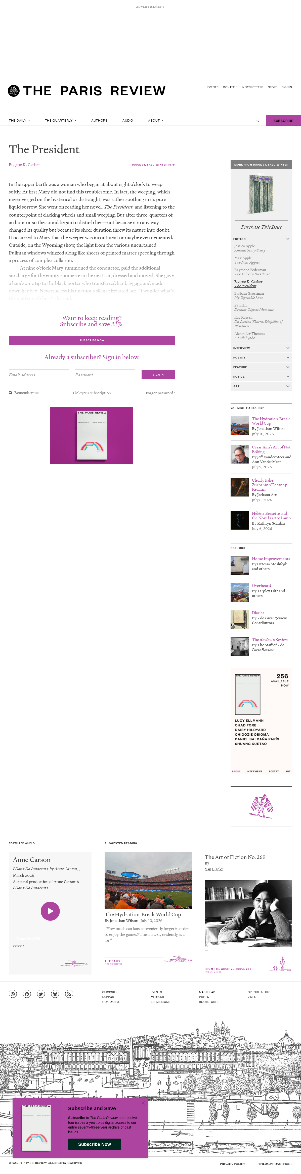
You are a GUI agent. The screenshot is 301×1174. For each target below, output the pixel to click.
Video (252, 996)
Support (109, 996)
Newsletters (253, 87)
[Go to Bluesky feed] (55, 994)
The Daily (19, 120)
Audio (127, 120)
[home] (86, 92)
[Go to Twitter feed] (41, 994)
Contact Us (111, 1001)
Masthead (207, 992)
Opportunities (259, 992)
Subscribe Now (94, 1144)
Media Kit (158, 996)
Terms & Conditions (275, 1164)
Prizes (204, 996)
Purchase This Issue (261, 227)
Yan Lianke (214, 869)
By (207, 863)
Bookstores (209, 1001)
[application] (50, 936)
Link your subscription (92, 392)
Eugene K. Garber (24, 164)
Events (213, 87)
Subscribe (283, 120)
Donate (230, 87)
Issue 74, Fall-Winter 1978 (153, 164)
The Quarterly (60, 120)
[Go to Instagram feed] (13, 994)
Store (272, 87)
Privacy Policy (232, 1164)
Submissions (160, 1001)
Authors (99, 120)
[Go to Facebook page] (27, 994)
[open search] (257, 120)
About (155, 120)
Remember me (26, 392)
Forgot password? (160, 392)
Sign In (287, 87)
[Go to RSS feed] (69, 994)
